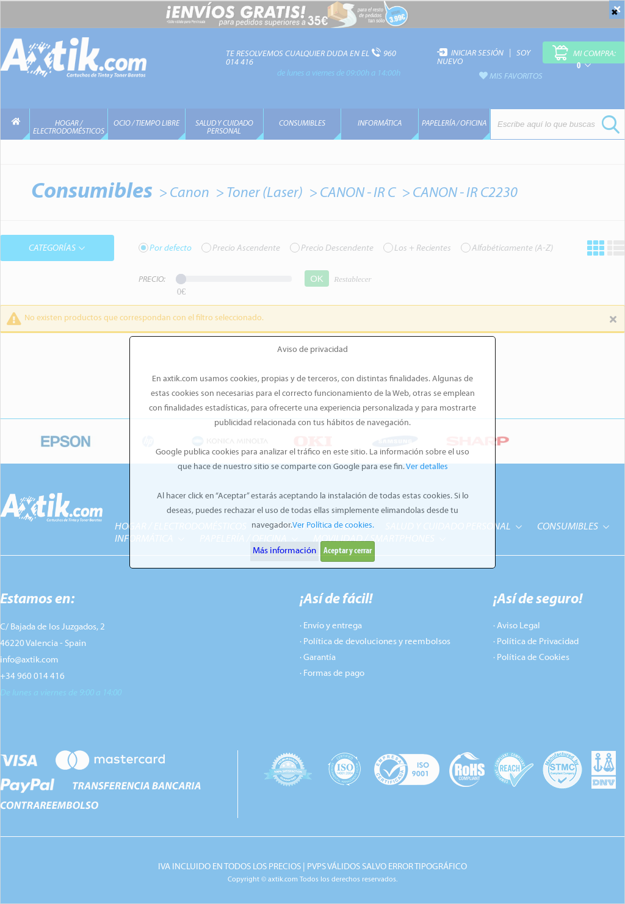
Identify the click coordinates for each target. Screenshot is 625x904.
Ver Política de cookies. (333, 525)
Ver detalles (427, 467)
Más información (284, 551)
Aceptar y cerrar (347, 551)
